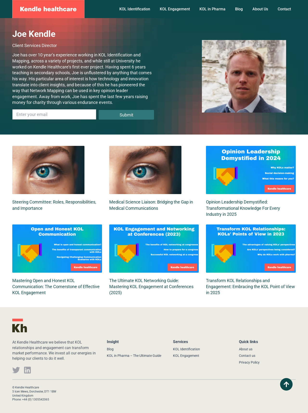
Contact (284, 9)
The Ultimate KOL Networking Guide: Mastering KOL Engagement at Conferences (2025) (151, 286)
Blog (239, 9)
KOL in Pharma (212, 9)
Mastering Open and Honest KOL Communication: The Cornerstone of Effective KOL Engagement (56, 286)
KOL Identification (134, 9)
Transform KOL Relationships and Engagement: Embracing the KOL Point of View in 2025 (250, 286)
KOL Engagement (175, 9)
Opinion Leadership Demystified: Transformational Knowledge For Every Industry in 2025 (243, 208)
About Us (260, 9)
